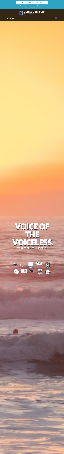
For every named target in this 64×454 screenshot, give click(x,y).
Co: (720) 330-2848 (38, 5)
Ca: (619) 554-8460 (26, 5)
